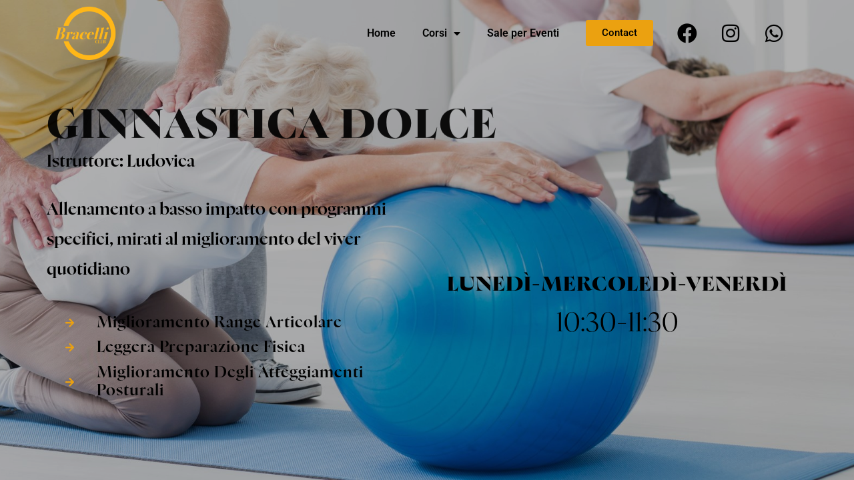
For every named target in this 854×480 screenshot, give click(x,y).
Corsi (441, 33)
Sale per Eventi (523, 33)
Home (381, 33)
